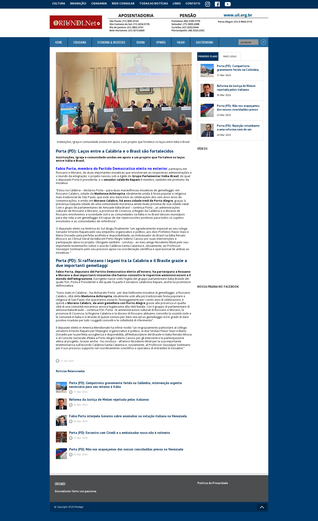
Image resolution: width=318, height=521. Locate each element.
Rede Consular (127, 3)
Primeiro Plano (208, 55)
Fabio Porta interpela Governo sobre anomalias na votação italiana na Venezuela (121, 414)
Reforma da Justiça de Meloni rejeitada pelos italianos (105, 397)
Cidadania (102, 3)
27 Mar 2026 (80, 435)
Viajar (181, 41)
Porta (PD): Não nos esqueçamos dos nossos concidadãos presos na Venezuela (120, 447)
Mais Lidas (230, 55)
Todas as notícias (157, 3)
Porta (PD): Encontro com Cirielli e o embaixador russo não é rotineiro (115, 431)
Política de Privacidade (212, 481)
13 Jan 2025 (66, 359)
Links (181, 3)
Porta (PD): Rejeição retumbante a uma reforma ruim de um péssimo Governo (238, 128)
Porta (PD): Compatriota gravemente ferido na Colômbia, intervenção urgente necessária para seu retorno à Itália (127, 382)
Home (58, 41)
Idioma (140, 41)
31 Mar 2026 (80, 389)
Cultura (59, 3)
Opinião (161, 41)
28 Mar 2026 (80, 419)
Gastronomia (204, 41)
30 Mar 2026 (80, 402)
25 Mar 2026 (80, 452)
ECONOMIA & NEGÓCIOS (111, 41)
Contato (198, 3)
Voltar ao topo (262, 505)
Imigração (80, 3)
